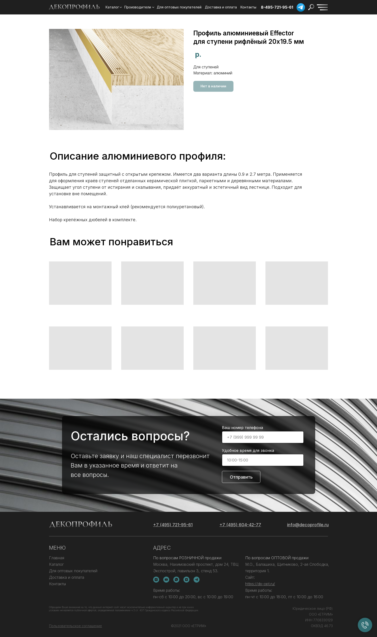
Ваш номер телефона (242, 427)
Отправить (241, 477)
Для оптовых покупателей (73, 570)
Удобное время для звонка (248, 450)
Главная (56, 557)
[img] (322, 7)
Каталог (56, 564)
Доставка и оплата (66, 577)
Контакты (57, 583)
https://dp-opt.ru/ (260, 583)
